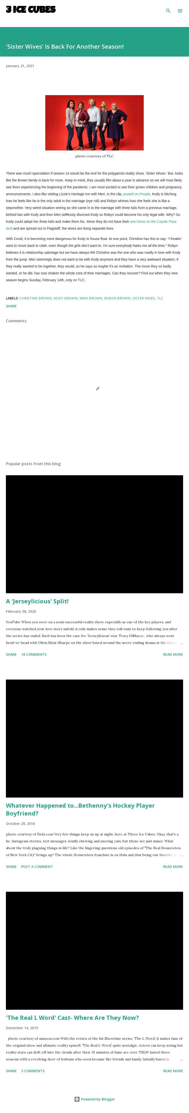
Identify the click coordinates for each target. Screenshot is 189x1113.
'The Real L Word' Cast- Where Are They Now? (72, 1017)
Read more (173, 654)
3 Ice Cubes (30, 11)
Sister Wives (143, 298)
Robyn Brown (117, 298)
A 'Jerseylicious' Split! (37, 601)
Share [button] (11, 306)
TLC (160, 298)
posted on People (136, 194)
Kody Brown (66, 298)
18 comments (34, 654)
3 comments (33, 1070)
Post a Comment (37, 866)
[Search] (168, 9)
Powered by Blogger (94, 1099)
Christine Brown (36, 298)
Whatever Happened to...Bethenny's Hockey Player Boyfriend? (80, 809)
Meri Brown (90, 298)
